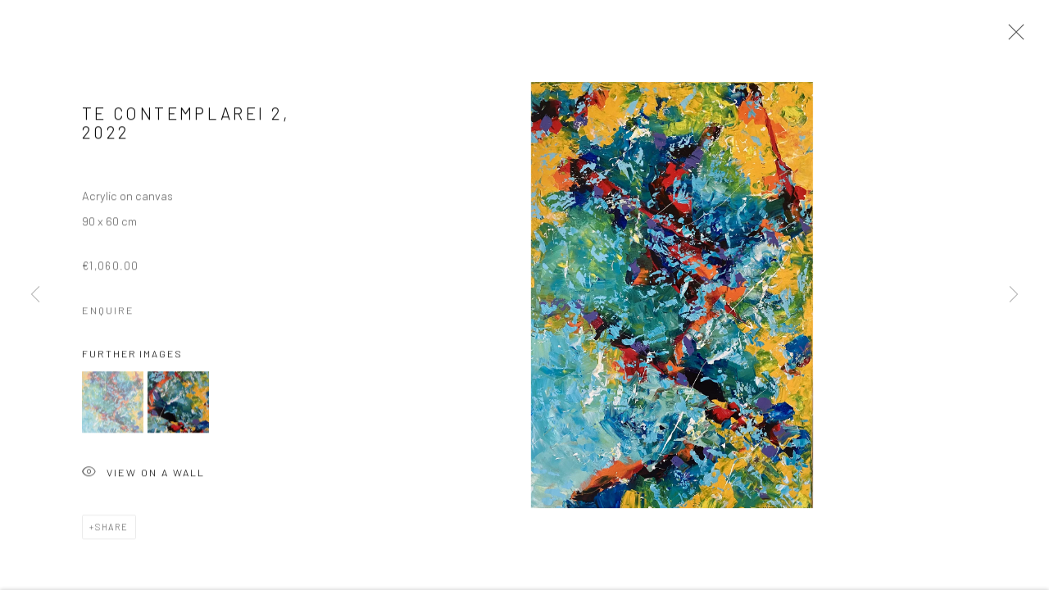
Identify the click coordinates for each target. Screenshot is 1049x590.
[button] (112, 405)
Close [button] (1012, 37)
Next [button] (1014, 295)
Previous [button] (35, 295)
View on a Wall (143, 476)
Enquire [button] (108, 312)
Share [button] (112, 529)
